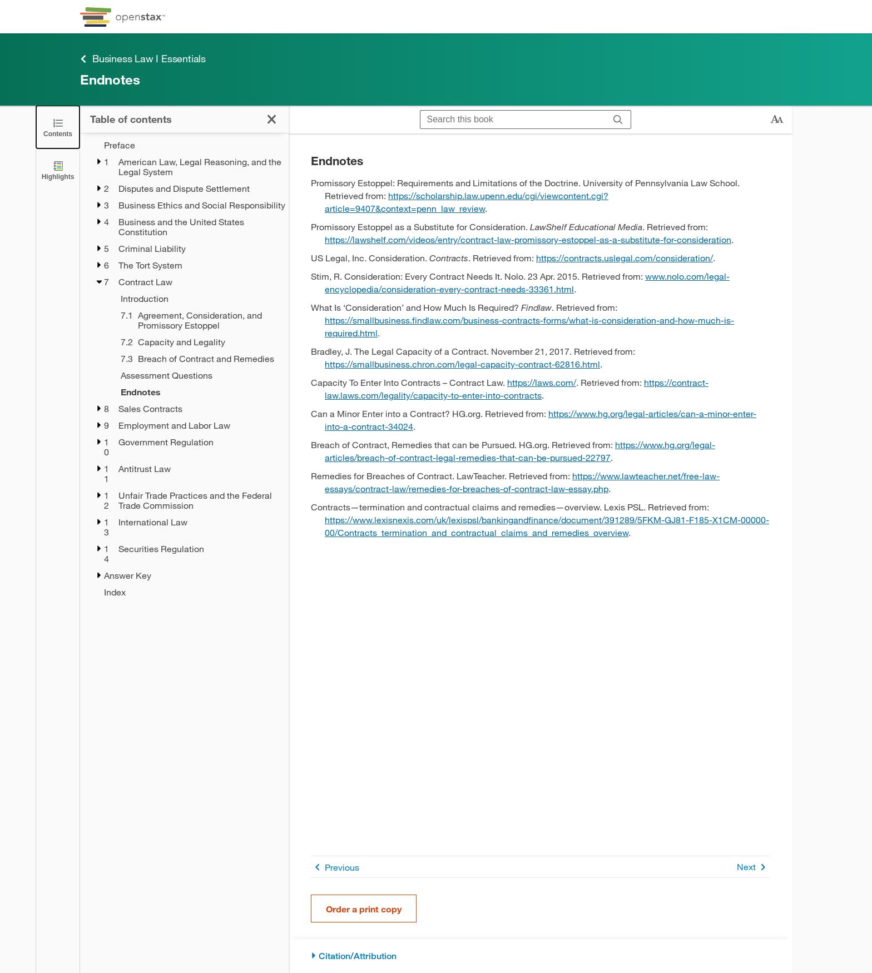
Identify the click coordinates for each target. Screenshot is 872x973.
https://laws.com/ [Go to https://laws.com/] (541, 382)
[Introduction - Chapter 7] (197, 299)
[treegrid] (184, 368)
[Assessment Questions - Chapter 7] (197, 375)
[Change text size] (777, 119)
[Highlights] (58, 169)
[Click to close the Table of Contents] (58, 127)
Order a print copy (364, 909)
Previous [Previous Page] (335, 867)
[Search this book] (513, 119)
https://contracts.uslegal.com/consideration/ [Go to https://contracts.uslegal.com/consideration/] (624, 257)
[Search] (618, 119)
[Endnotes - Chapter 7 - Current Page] (197, 392)
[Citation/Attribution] (540, 956)
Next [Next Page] (753, 867)
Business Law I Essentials (143, 59)
